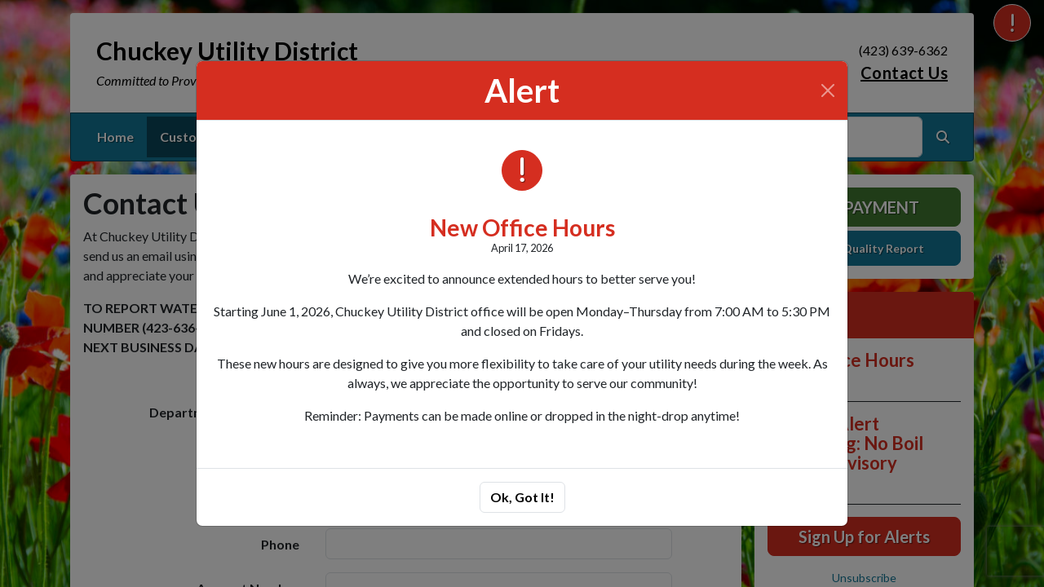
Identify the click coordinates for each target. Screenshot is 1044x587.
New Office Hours (522, 227)
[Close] (828, 90)
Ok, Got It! (522, 497)
